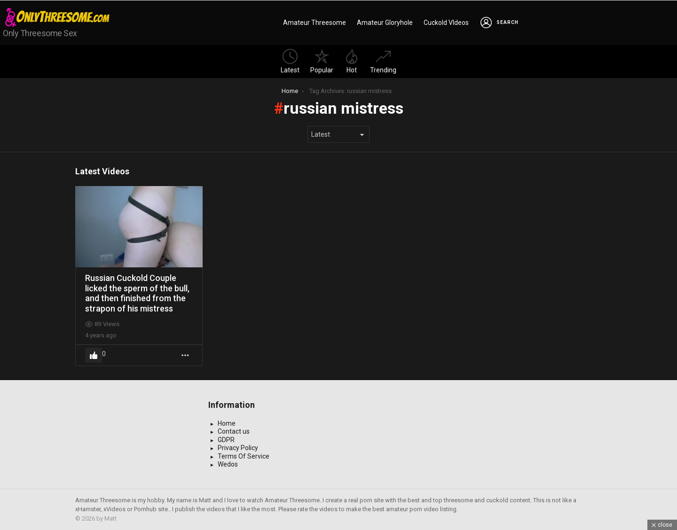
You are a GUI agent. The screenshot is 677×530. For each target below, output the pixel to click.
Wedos (228, 464)
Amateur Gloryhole (385, 22)
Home (227, 423)
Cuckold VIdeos (446, 22)
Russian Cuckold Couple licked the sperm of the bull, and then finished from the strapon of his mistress (137, 293)
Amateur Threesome (314, 22)
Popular (321, 61)
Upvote (93, 355)
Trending (383, 61)
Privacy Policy (238, 448)
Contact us (234, 431)
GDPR (226, 440)
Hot (351, 61)
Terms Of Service (243, 456)
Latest (290, 61)
